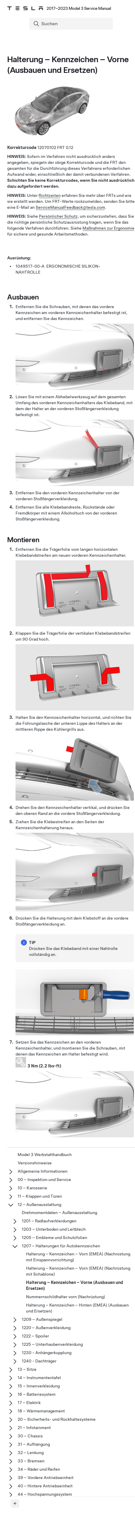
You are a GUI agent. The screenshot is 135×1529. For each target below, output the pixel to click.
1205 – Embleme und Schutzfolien (54, 1237)
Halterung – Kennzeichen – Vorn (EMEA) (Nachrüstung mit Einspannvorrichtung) (78, 1257)
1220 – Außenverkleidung (46, 1327)
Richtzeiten (50, 195)
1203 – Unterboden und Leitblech (54, 1229)
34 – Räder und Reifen (39, 1469)
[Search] (71, 24)
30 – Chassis (30, 1436)
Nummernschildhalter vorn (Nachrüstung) (65, 1296)
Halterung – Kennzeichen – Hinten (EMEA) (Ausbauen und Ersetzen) (77, 1308)
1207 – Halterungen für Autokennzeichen (61, 1245)
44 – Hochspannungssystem (45, 1494)
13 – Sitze (27, 1369)
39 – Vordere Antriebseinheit (45, 1477)
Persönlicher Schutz (58, 216)
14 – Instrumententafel (39, 1377)
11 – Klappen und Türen (40, 1196)
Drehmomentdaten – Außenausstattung (59, 1212)
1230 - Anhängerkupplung (46, 1352)
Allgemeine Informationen (43, 1171)
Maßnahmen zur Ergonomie (108, 228)
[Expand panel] (15, 1503)
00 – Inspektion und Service (44, 1179)
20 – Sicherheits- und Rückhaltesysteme (57, 1419)
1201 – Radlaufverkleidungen (49, 1221)
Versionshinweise (35, 1163)
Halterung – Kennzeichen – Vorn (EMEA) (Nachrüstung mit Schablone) (78, 1271)
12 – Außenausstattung (39, 1204)
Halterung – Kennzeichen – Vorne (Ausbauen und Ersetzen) (74, 1285)
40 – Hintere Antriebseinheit (45, 1485)
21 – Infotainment (34, 1427)
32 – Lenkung (31, 1452)
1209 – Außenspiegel (42, 1319)
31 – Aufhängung (34, 1444)
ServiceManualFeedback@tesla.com (70, 207)
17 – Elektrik (29, 1402)
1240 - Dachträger (39, 1361)
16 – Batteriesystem (37, 1394)
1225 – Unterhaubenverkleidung (52, 1344)
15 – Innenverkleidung (39, 1386)
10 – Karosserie (32, 1187)
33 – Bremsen (31, 1461)
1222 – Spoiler (35, 1336)
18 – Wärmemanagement (41, 1411)
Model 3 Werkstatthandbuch (45, 1154)
